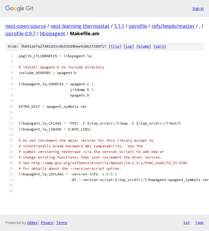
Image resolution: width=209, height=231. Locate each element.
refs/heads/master (173, 26)
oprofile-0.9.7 (20, 33)
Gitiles (32, 222)
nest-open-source (25, 26)
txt (186, 222)
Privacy (47, 222)
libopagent (52, 33)
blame (143, 46)
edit (160, 46)
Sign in (198, 8)
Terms (61, 222)
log (129, 46)
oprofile (138, 26)
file (115, 46)
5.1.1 (119, 26)
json (199, 222)
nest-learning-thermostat (80, 26)
